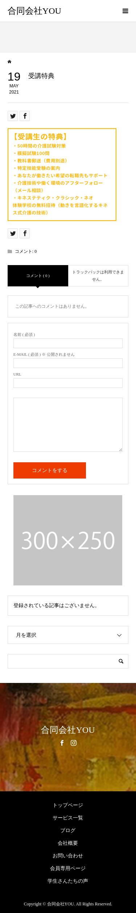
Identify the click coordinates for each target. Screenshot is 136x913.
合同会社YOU (34, 11)
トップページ (68, 805)
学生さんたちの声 (68, 881)
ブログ (67, 830)
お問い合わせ (68, 855)
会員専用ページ (68, 868)
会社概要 (68, 843)
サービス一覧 (68, 818)
